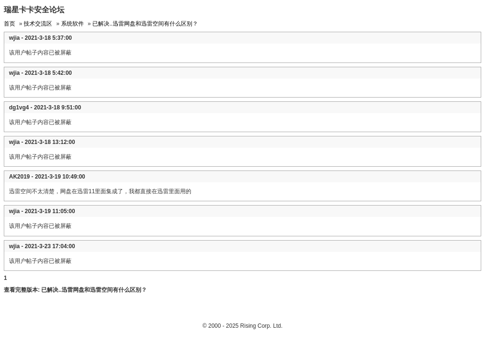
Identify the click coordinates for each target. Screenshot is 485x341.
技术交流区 (38, 23)
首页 (9, 23)
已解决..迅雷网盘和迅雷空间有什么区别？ (145, 23)
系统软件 (72, 23)
